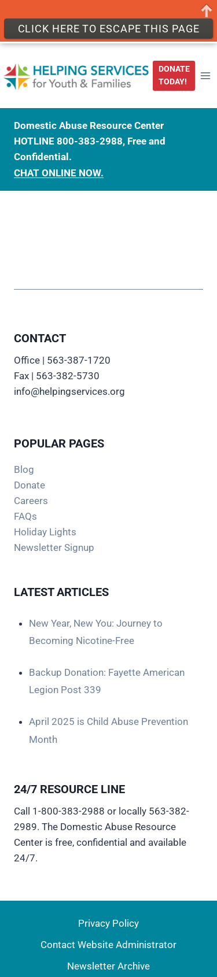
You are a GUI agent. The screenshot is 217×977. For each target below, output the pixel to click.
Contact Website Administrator (108, 944)
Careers (31, 500)
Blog (24, 469)
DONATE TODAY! (174, 72)
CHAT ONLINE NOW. (59, 170)
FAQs (25, 516)
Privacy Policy (108, 923)
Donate (29, 485)
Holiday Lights (45, 532)
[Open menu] (205, 73)
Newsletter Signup (54, 547)
